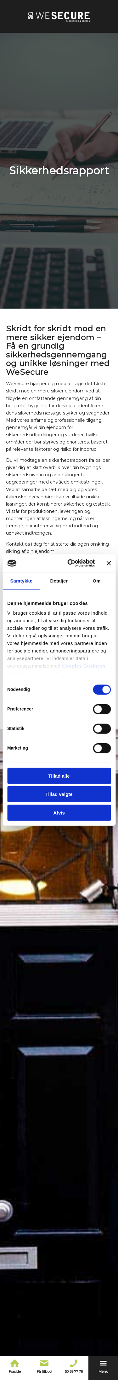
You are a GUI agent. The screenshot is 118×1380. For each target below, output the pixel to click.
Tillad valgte (58, 794)
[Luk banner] (108, 563)
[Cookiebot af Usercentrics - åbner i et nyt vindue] (70, 563)
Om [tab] (97, 580)
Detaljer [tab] (59, 580)
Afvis (59, 812)
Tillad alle (59, 775)
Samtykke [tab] (21, 580)
